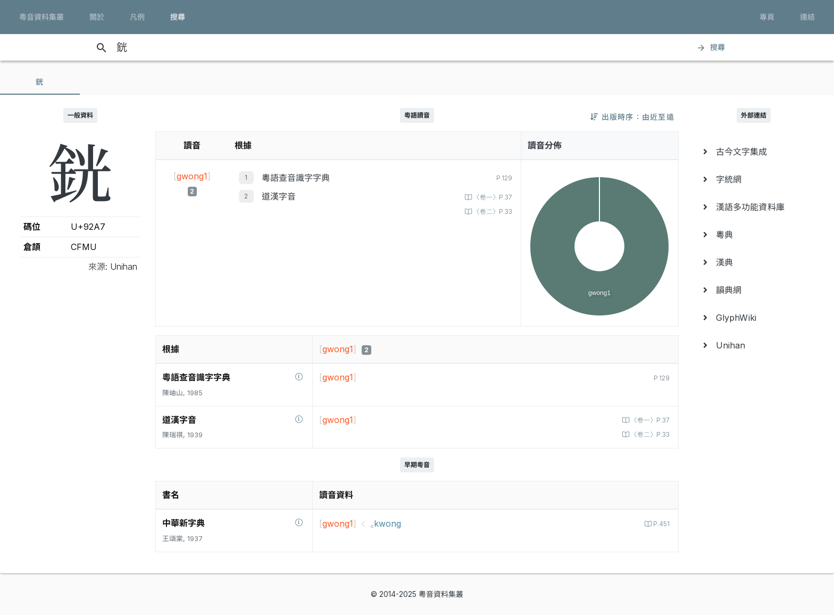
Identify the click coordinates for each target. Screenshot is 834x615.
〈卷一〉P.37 (490, 197)
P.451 (660, 524)
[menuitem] (754, 151)
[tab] (40, 82)
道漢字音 (279, 196)
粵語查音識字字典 (296, 177)
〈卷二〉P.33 (490, 211)
